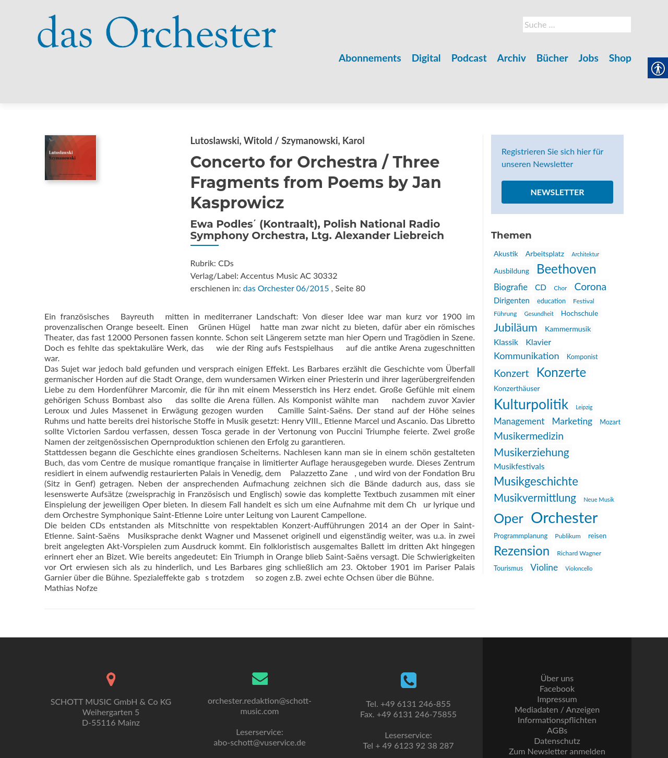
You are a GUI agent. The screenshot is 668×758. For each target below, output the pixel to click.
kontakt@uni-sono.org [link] (259, 749)
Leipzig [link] (584, 370)
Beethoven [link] (566, 232)
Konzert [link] (511, 336)
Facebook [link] (557, 664)
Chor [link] (560, 251)
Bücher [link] (552, 58)
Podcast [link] (469, 58)
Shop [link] (620, 58)
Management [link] (519, 384)
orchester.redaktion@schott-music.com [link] (260, 681)
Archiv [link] (511, 58)
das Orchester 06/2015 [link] (286, 251)
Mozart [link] (610, 385)
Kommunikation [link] (526, 319)
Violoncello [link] (578, 531)
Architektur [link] (585, 217)
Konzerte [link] (561, 335)
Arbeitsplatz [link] (545, 216)
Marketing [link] (572, 384)
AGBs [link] (557, 706)
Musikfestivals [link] (519, 429)
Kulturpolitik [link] (531, 367)
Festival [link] (583, 264)
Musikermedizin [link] (529, 399)
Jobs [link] (589, 58)
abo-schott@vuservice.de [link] (259, 718)
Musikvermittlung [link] (535, 461)
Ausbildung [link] (511, 234)
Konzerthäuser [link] (517, 351)
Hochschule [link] (579, 276)
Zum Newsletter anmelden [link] (557, 727)
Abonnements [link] (370, 58)
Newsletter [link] (557, 155)
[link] (157, 25)
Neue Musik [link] (598, 462)
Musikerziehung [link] (531, 415)
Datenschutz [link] (557, 716)
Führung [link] (505, 277)
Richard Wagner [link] (579, 516)
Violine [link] (544, 530)
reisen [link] (597, 499)
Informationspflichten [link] (557, 696)
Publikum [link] (568, 499)
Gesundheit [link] (538, 277)
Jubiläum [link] (516, 291)
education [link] (551, 264)
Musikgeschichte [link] (536, 444)
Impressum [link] (557, 675)
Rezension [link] (522, 514)
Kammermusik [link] (568, 292)
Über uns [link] (557, 654)
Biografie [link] (511, 250)
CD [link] (540, 250)
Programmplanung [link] (520, 499)
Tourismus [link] (508, 532)
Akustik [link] (506, 216)
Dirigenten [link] (512, 263)
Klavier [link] (538, 305)
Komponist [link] (582, 320)
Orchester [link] (564, 480)
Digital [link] (426, 58)
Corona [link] (590, 250)
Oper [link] (508, 481)
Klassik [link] (506, 305)
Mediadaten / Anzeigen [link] (557, 685)
